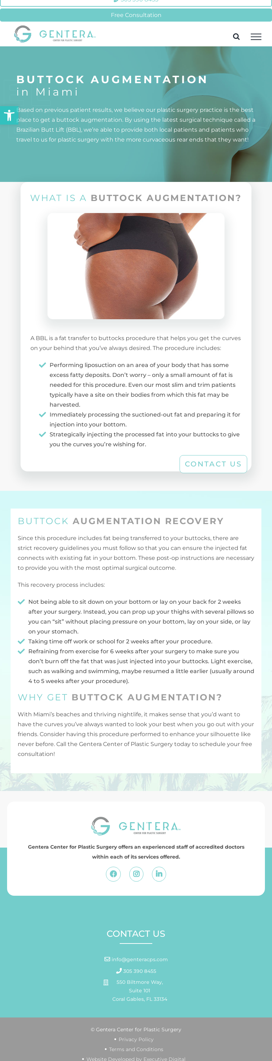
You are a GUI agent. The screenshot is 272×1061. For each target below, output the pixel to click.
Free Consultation (136, 15)
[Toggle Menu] (256, 37)
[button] (9, 115)
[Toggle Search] (236, 36)
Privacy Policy (136, 1039)
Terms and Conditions (136, 1049)
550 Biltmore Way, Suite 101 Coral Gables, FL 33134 (139, 990)
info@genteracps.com (139, 959)
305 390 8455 (139, 971)
